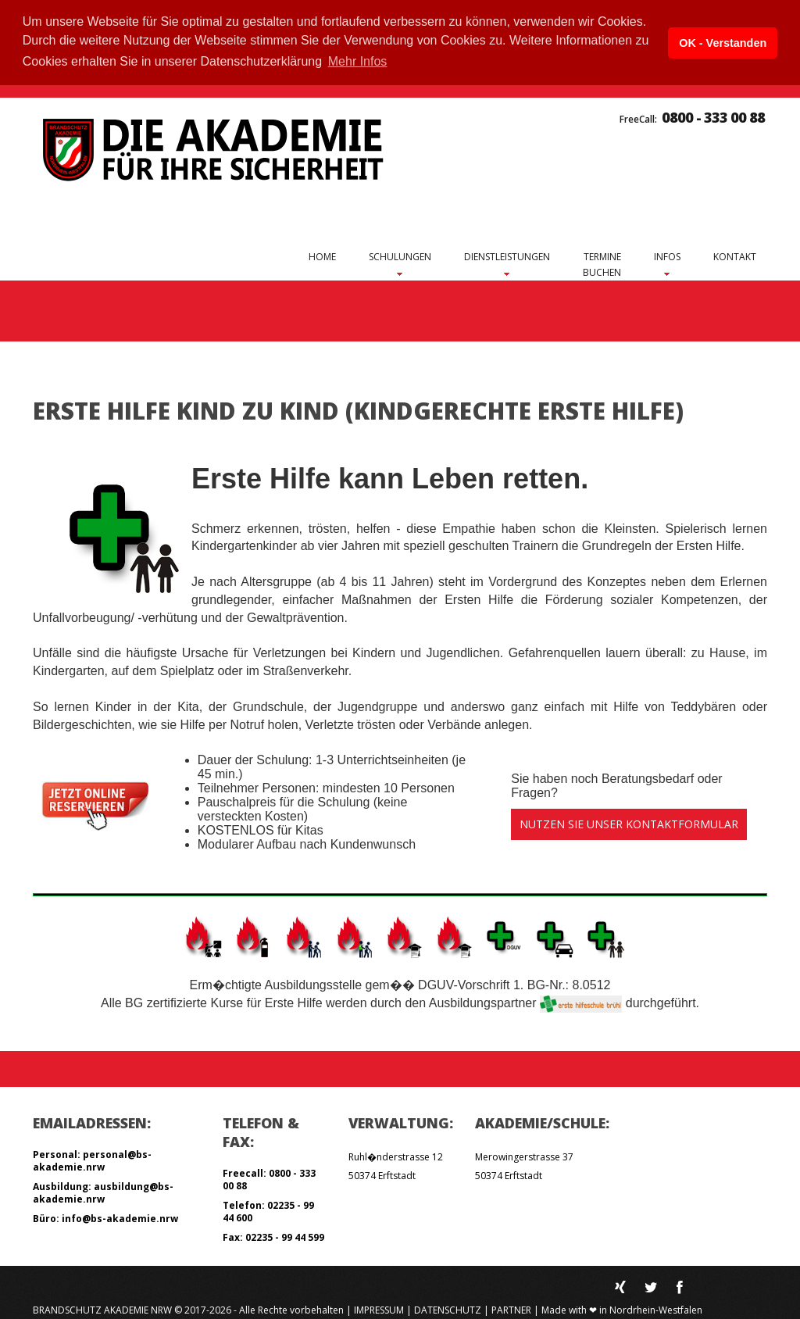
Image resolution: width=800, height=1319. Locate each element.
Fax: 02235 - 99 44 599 (273, 1235)
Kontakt (734, 255)
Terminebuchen (602, 262)
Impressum (379, 1307)
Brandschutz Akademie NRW (102, 1307)
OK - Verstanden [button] (722, 43)
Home (322, 255)
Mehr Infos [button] (358, 61)
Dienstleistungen (507, 255)
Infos (667, 255)
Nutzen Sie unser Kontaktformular (629, 822)
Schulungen (400, 255)
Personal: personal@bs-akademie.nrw (92, 1158)
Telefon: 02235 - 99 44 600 (268, 1209)
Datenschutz (447, 1307)
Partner (511, 1307)
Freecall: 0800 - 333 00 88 (269, 1177)
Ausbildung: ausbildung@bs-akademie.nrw (103, 1190)
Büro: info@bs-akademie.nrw (105, 1216)
